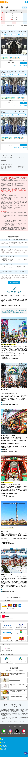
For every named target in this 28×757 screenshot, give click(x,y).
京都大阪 (15, 158)
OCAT (3, 57)
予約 (23, 62)
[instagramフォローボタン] (10, 731)
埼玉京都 (3, 166)
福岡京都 (3, 168)
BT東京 (15, 57)
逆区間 (24, 7)
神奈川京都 (21, 166)
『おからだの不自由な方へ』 (9, 267)
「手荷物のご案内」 (18, 180)
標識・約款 (3, 742)
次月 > (25, 10)
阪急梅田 (9, 97)
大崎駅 (19, 137)
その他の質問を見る (14, 282)
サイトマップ (3, 748)
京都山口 (20, 158)
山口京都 (20, 167)
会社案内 (2, 739)
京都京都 (9, 158)
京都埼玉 (3, 157)
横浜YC (11, 57)
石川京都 (3, 167)
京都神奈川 (21, 157)
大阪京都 (15, 167)
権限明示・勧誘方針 (4, 745)
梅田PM (6, 137)
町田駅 (19, 97)
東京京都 (15, 166)
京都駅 (6, 57)
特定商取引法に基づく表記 (6, 743)
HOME (2, 738)
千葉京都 (9, 166)
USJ (2, 97)
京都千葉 (9, 157)
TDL (18, 57)
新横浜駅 (22, 97)
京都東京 (15, 157)
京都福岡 (3, 160)
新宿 (22, 137)
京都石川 (3, 158)
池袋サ (3, 139)
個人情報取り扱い (4, 746)
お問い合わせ (3, 749)
